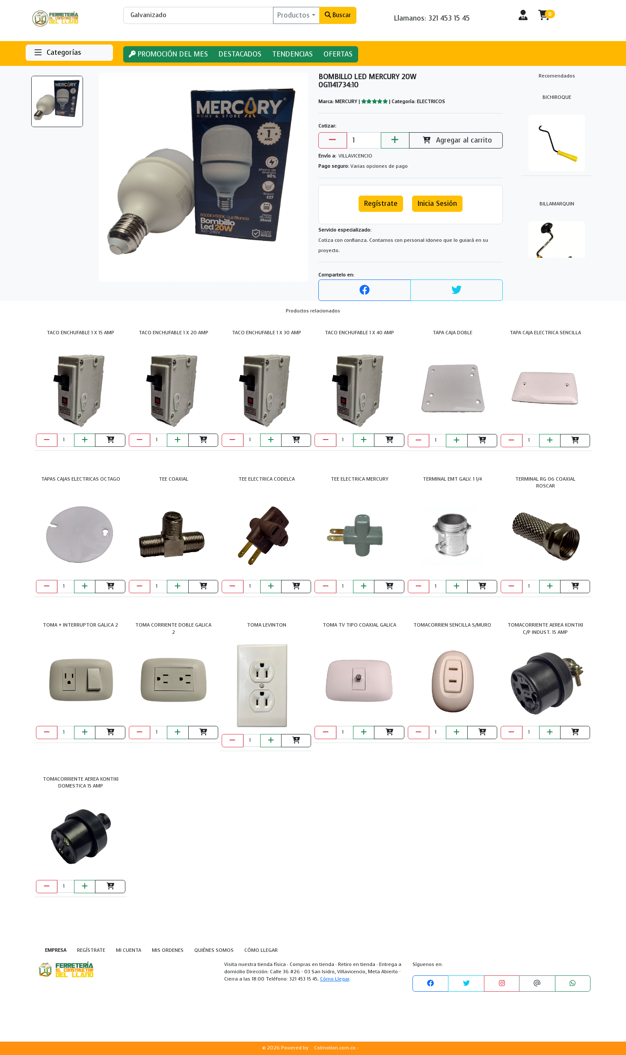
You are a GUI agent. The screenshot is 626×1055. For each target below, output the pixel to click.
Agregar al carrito (455, 140)
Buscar (338, 15)
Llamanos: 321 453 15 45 (432, 18)
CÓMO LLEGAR (261, 950)
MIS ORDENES (168, 950)
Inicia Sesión (437, 203)
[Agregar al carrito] (110, 440)
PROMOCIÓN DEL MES (168, 54)
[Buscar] (198, 15)
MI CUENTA (128, 950)
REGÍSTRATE (91, 950)
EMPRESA (55, 950)
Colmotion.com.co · (336, 1048)
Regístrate (381, 203)
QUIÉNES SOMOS (214, 950)
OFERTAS (338, 54)
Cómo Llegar (334, 979)
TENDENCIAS (292, 54)
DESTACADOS (240, 54)
